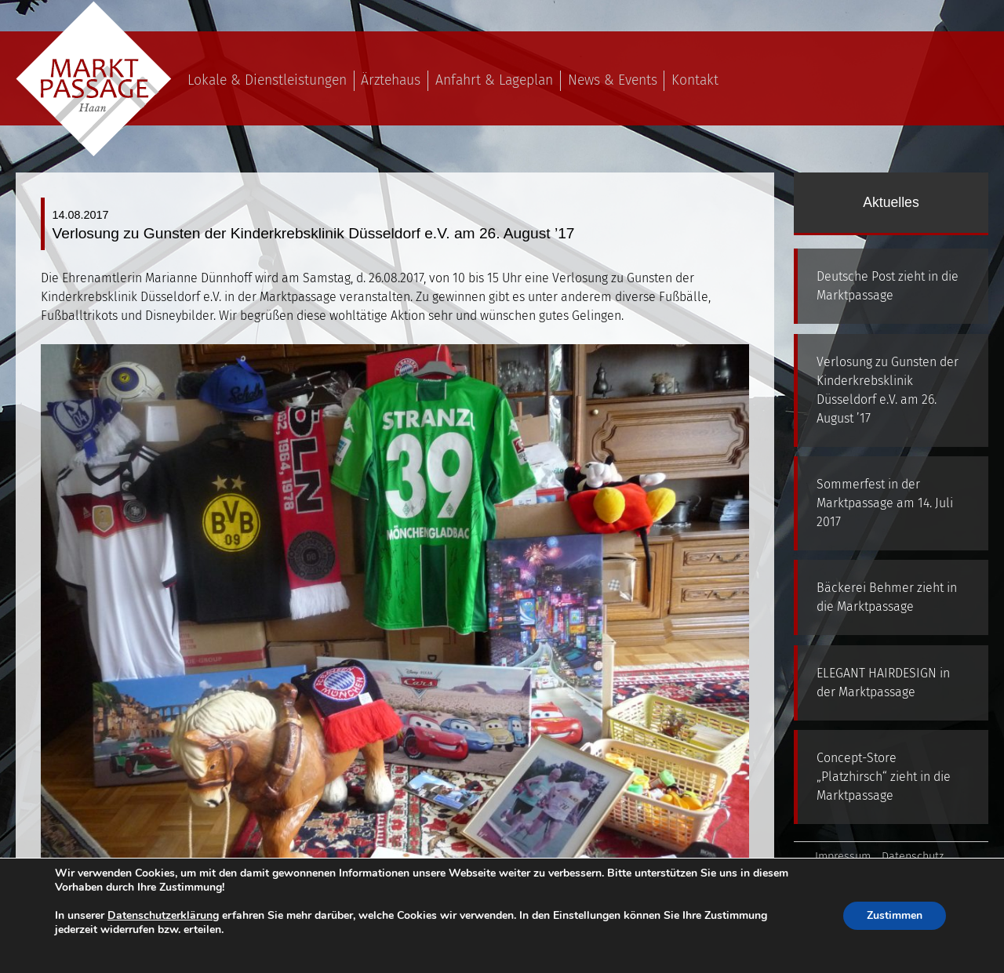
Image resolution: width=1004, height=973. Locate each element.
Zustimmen (894, 915)
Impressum (843, 856)
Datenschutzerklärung (163, 915)
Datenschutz (913, 856)
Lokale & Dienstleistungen (267, 80)
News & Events (612, 80)
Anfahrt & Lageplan (494, 80)
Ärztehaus (390, 80)
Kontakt (694, 80)
